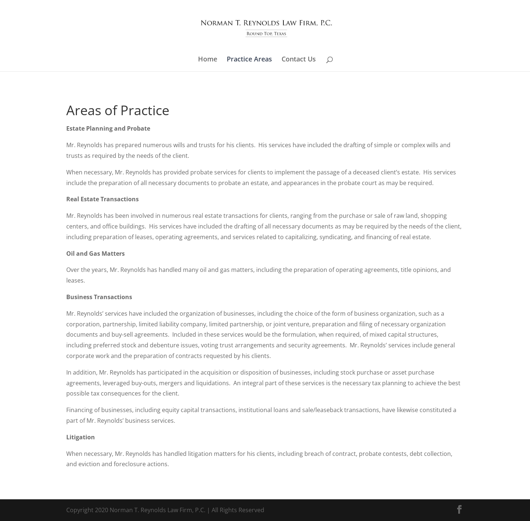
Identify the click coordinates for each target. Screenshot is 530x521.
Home (207, 59)
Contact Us (299, 59)
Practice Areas (249, 59)
